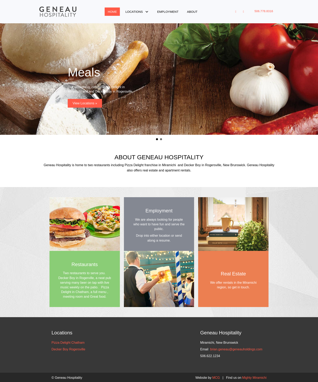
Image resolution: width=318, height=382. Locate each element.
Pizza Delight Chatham (68, 342)
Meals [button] (157, 139)
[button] (147, 12)
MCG (216, 377)
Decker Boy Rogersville (68, 349)
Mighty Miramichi (254, 377)
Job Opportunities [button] (161, 139)
